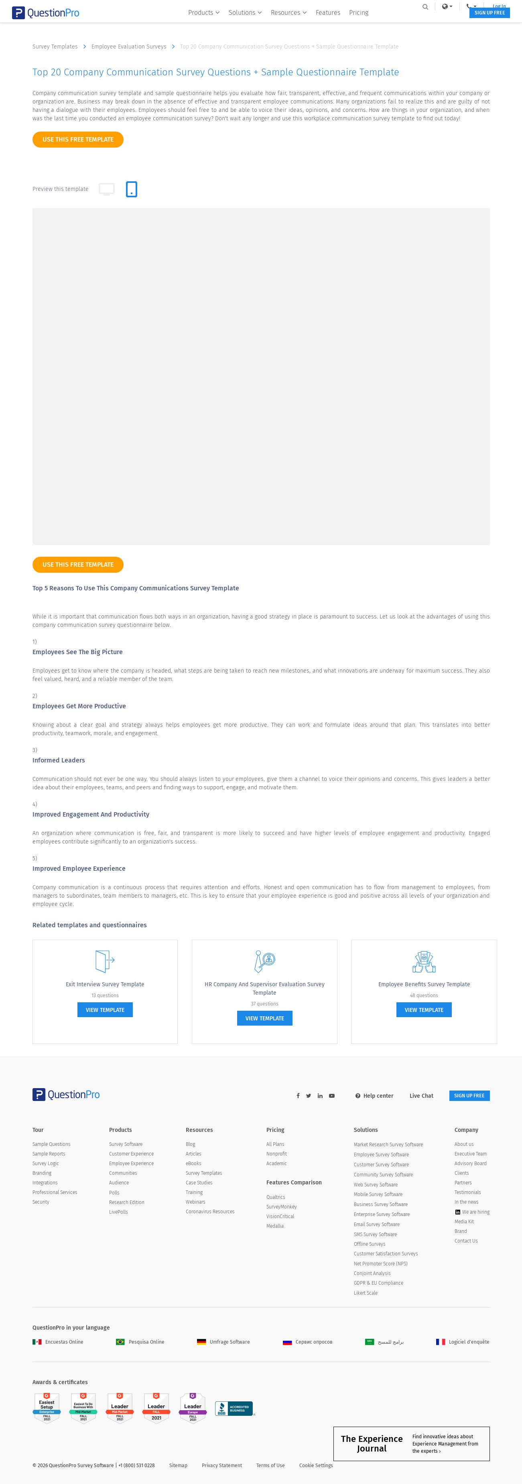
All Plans (275, 1145)
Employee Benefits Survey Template (424, 984)
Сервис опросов (308, 1343)
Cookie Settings (316, 1467)
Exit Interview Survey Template (105, 984)
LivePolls (118, 1213)
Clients (462, 1174)
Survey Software (125, 1145)
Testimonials (468, 1193)
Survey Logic (45, 1165)
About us (464, 1145)
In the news (467, 1203)
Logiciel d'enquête (463, 1343)
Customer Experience (131, 1155)
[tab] (131, 189)
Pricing (354, 22)
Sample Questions (51, 1145)
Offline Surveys (370, 1245)
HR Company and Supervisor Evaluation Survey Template (265, 988)
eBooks (193, 1165)
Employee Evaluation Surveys (135, 46)
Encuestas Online (57, 1343)
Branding (41, 1174)
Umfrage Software (223, 1343)
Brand (461, 1232)
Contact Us (466, 1242)
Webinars (195, 1203)
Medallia (275, 1227)
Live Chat (412, 1096)
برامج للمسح (384, 1343)
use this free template (78, 139)
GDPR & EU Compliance (378, 1284)
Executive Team (471, 1155)
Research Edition (126, 1203)
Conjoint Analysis (372, 1274)
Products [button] (199, 22)
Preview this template (60, 189)
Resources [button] (284, 22)
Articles (193, 1155)
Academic (276, 1165)
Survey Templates (61, 46)
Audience (119, 1184)
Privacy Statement (222, 1467)
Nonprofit (276, 1155)
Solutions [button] (240, 22)
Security (40, 1203)
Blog (190, 1145)
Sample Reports (48, 1155)
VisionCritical (280, 1217)
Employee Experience (131, 1165)
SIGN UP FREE (465, 23)
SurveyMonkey (281, 1208)
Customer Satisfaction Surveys (386, 1255)
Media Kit (464, 1223)
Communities (123, 1174)
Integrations (45, 1184)
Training (194, 1193)
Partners (463, 1184)
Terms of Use (270, 1467)
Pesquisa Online (140, 1343)
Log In (479, 6)
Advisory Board (471, 1165)
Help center (365, 1096)
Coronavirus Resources (210, 1213)
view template (105, 1010)
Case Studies (199, 1184)
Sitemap (178, 1467)
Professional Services (54, 1193)
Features (323, 22)
